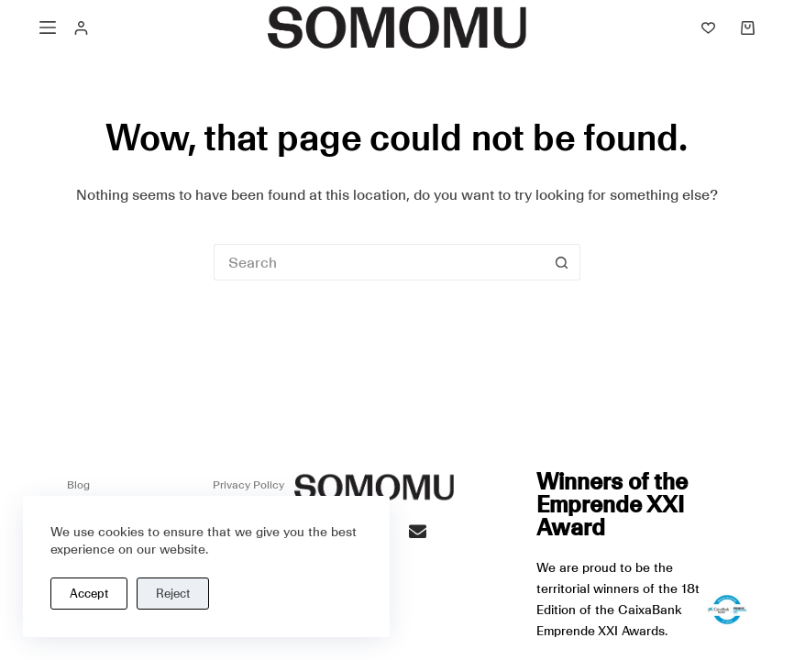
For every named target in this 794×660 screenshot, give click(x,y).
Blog (78, 484)
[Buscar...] (379, 262)
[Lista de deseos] (708, 28)
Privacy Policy (248, 484)
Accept (89, 593)
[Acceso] (81, 28)
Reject (173, 593)
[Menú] (47, 27)
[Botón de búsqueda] (562, 262)
